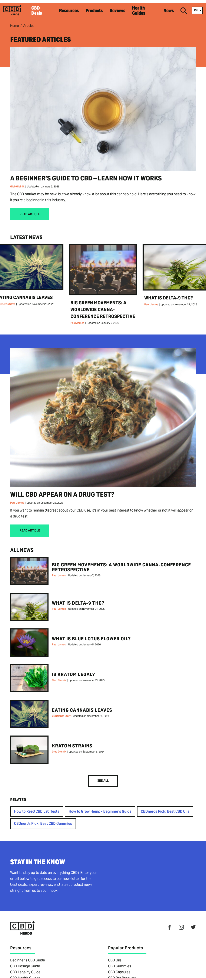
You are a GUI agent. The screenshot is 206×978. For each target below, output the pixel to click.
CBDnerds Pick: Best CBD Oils (165, 808)
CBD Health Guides (25, 974)
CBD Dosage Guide (25, 962)
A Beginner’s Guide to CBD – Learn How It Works (86, 175)
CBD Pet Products (122, 974)
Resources (81, 8)
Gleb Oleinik (17, 183)
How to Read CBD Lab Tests (36, 808)
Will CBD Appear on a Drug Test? (62, 491)
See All (103, 777)
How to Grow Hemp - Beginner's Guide (100, 808)
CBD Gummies (119, 962)
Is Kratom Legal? (73, 671)
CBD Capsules (119, 968)
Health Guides (147, 8)
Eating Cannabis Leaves (82, 707)
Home (14, 22)
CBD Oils (115, 956)
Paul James (77, 319)
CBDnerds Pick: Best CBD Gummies (43, 820)
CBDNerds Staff (61, 712)
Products (103, 8)
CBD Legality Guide (25, 968)
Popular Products (125, 944)
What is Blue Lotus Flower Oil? (91, 635)
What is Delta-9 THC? (168, 295)
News (169, 8)
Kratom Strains (72, 743)
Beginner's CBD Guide (27, 956)
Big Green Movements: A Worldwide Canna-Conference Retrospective (102, 306)
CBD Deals (55, 8)
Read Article (30, 211)
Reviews (123, 8)
